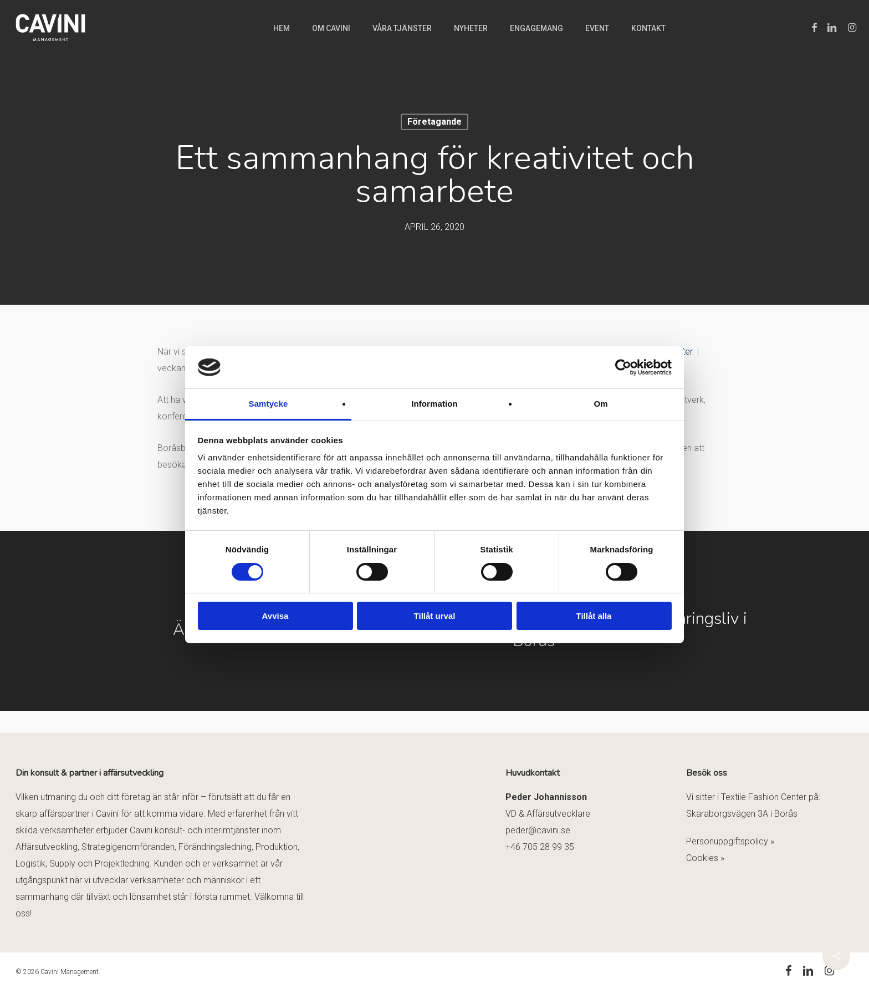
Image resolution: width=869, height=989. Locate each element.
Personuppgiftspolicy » (730, 841)
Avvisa (275, 616)
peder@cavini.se (537, 830)
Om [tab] (600, 403)
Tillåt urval (435, 616)
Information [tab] (434, 403)
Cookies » (705, 858)
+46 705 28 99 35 (539, 847)
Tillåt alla (594, 616)
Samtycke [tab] (268, 403)
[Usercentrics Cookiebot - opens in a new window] (623, 367)
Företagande (434, 121)
